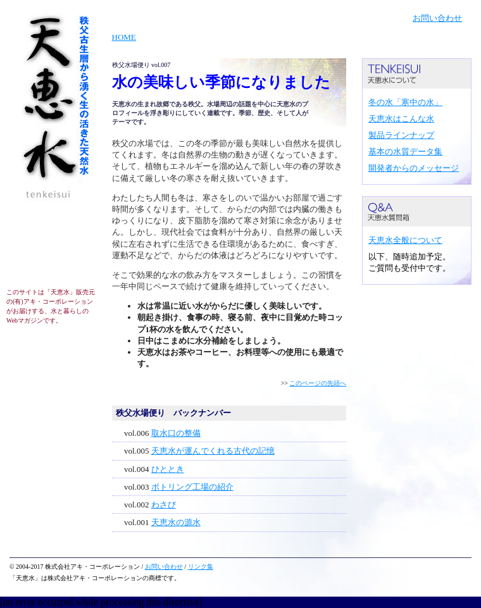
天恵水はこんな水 (401, 118)
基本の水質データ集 (405, 151)
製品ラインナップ (401, 135)
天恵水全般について (405, 240)
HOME (124, 37)
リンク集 (200, 566)
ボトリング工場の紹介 (192, 487)
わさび (163, 504)
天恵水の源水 (176, 522)
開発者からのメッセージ (413, 168)
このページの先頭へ (317, 383)
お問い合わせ (437, 18)
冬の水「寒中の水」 (405, 102)
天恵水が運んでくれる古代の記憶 (213, 451)
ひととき (167, 469)
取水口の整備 (176, 433)
